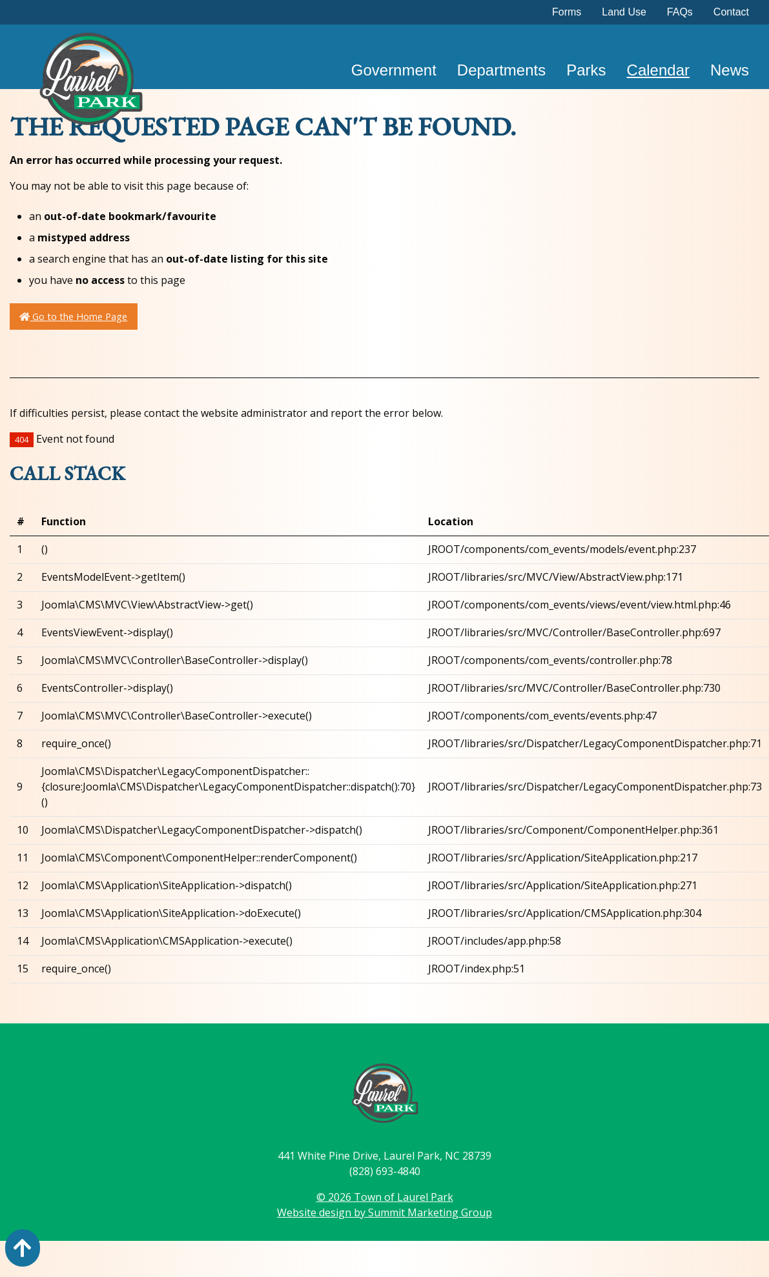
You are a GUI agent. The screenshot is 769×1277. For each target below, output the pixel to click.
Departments (501, 70)
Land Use (624, 11)
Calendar (658, 70)
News (729, 70)
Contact (731, 11)
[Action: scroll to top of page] (22, 1248)
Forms (566, 11)
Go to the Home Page (73, 316)
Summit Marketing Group (430, 1212)
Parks (586, 70)
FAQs (680, 11)
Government (393, 70)
